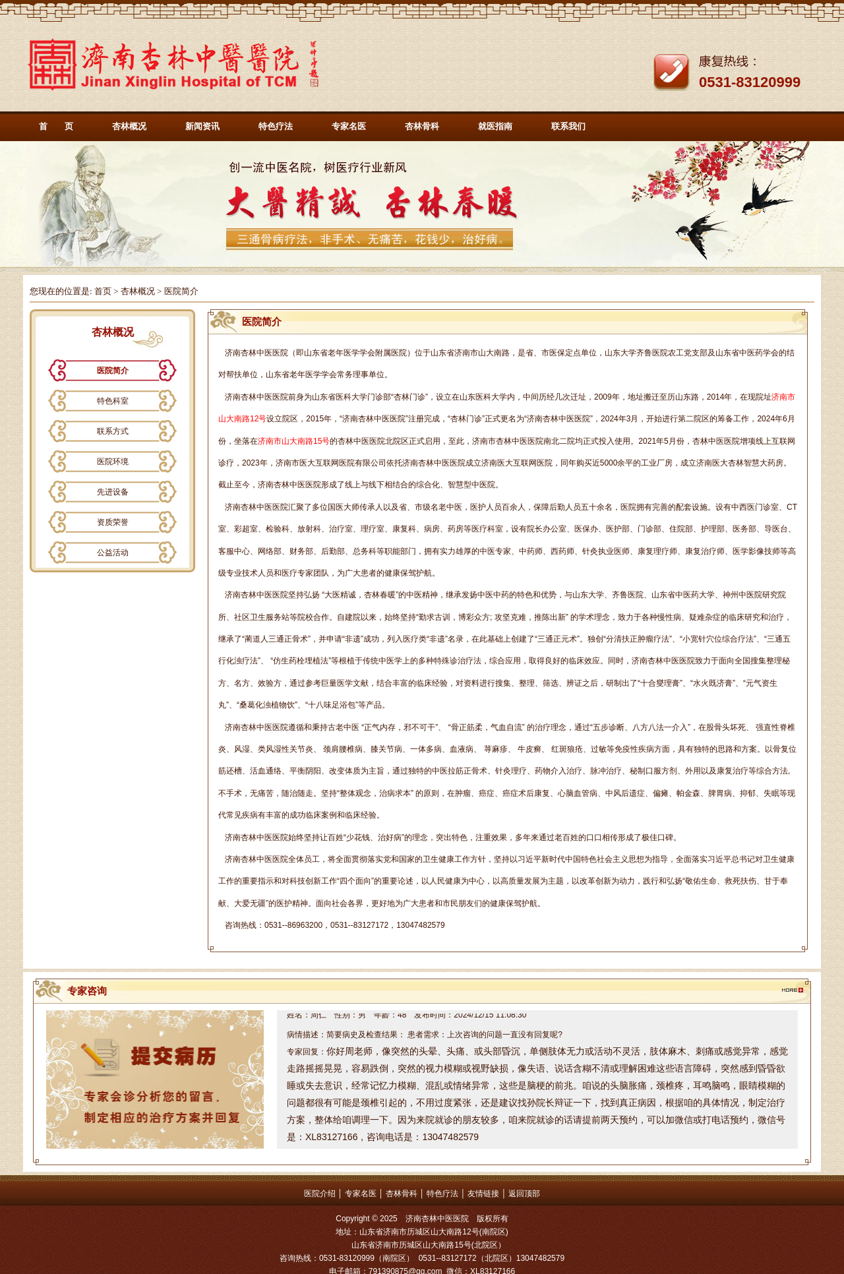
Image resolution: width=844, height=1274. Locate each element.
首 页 (56, 126)
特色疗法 (275, 126)
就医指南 (495, 126)
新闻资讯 (202, 126)
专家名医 (349, 126)
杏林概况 (129, 126)
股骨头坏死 (726, 727)
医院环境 (113, 461)
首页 (102, 291)
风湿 (242, 749)
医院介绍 (320, 1193)
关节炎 (301, 749)
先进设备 (113, 492)
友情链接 (483, 1193)
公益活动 (113, 552)
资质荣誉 (113, 522)
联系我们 (568, 126)
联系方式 (113, 431)
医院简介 (113, 370)
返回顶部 (524, 1193)
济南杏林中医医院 (256, 352)
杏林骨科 (422, 126)
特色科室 (113, 401)
